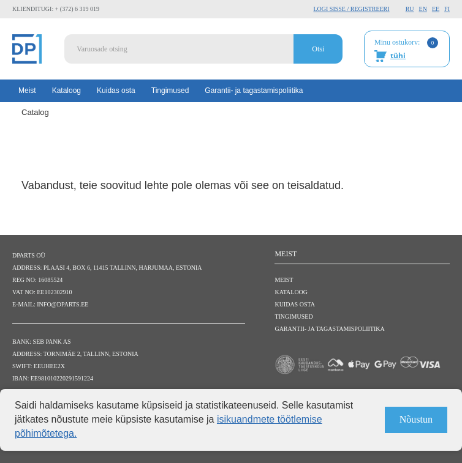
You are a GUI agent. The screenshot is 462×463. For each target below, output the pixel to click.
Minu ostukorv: (406, 49)
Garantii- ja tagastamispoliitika (254, 90)
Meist (27, 90)
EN (423, 9)
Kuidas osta (116, 90)
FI (447, 9)
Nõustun (416, 419)
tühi (398, 55)
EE (435, 9)
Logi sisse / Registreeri (351, 9)
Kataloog (66, 90)
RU (410, 9)
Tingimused (170, 90)
